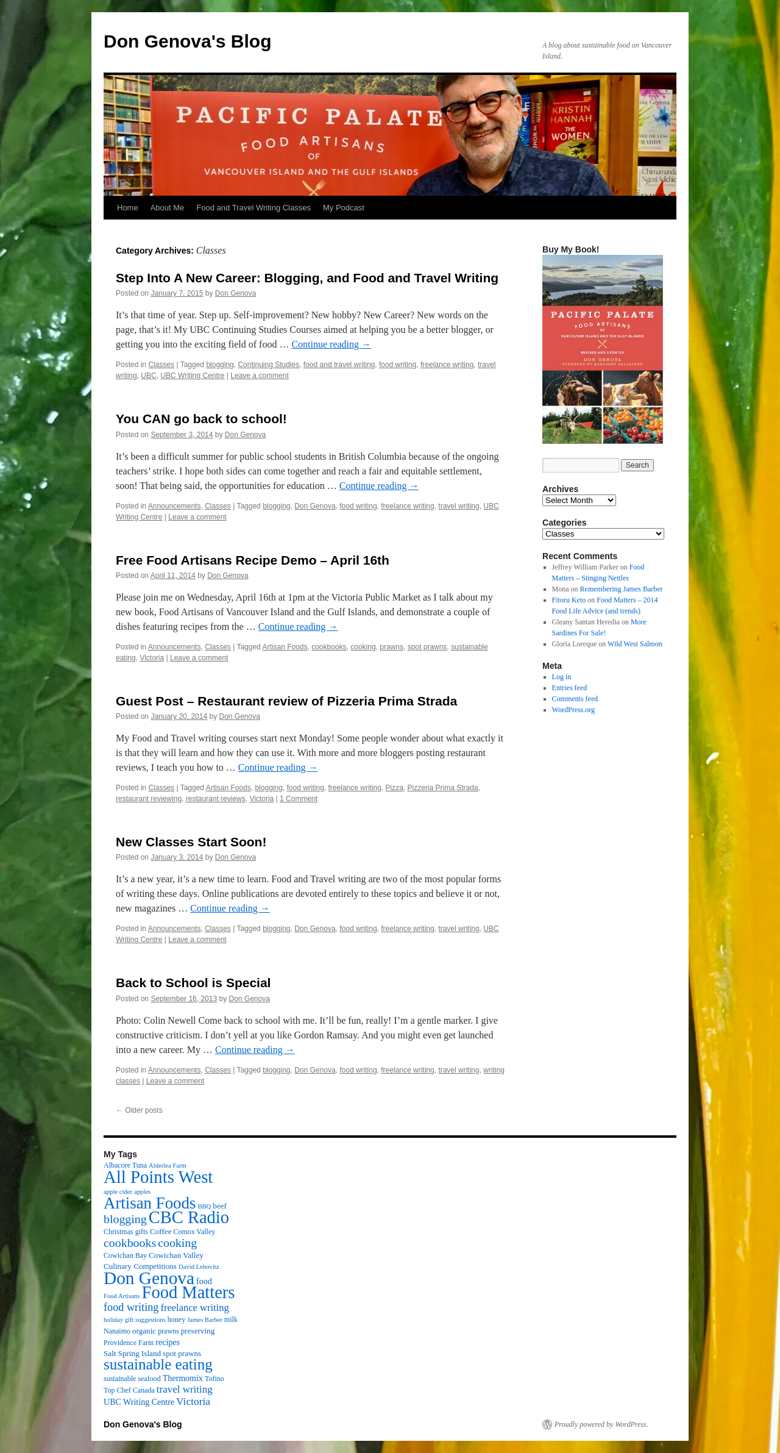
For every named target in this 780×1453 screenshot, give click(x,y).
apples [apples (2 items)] (142, 1191)
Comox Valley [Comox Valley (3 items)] (195, 1231)
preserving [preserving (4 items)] (197, 1330)
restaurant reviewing (149, 798)
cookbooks (328, 647)
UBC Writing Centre (192, 375)
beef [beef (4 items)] (220, 1205)
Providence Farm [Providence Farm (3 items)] (129, 1342)
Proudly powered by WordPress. (601, 1424)
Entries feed (569, 688)
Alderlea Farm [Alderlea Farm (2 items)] (167, 1165)
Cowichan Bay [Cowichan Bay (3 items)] (125, 1255)
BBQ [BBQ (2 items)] (204, 1206)
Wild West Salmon (635, 644)
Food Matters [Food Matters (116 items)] (188, 1292)
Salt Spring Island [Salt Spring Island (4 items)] (132, 1353)
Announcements (174, 506)
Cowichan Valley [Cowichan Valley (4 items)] (176, 1255)
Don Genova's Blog (188, 41)
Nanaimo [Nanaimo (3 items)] (117, 1331)
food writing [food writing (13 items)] (131, 1307)
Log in (562, 677)
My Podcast (343, 207)
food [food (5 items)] (204, 1281)
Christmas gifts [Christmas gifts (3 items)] (126, 1231)
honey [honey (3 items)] (176, 1319)
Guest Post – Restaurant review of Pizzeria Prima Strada (286, 701)
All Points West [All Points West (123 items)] (158, 1177)
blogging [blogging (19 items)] (125, 1219)
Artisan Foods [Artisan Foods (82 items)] (150, 1203)
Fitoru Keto (569, 600)
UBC (148, 375)
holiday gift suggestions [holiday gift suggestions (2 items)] (135, 1319)
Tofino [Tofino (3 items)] (214, 1378)
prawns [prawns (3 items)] (168, 1331)
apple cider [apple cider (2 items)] (118, 1191)
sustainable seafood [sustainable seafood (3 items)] (132, 1378)
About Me (168, 207)
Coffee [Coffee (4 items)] (160, 1231)
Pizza (394, 788)
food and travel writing (339, 364)
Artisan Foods (284, 647)
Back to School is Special (193, 983)
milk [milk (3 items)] (231, 1319)
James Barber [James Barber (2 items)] (204, 1319)
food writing (397, 364)
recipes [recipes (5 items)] (167, 1342)
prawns (391, 647)
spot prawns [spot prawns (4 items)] (182, 1353)
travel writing (458, 506)
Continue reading (331, 344)
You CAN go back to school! (201, 419)
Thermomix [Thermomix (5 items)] (183, 1378)
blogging (219, 364)
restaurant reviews (216, 798)
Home (127, 207)
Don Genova (235, 293)
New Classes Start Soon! (191, 842)
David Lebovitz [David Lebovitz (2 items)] (199, 1266)
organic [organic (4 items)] (144, 1330)
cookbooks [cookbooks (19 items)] (130, 1242)
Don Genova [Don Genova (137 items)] (149, 1278)
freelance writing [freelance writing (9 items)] (194, 1307)
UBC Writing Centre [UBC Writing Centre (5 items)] (139, 1402)
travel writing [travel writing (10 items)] (185, 1389)
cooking (362, 647)
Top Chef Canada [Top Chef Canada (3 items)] (129, 1390)
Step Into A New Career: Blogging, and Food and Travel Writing (307, 278)
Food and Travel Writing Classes (253, 207)
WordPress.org (573, 709)
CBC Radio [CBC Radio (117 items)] (189, 1217)
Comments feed (575, 698)
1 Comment (298, 798)
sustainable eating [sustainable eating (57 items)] (158, 1364)
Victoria (152, 658)
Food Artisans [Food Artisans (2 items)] (122, 1296)
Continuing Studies (268, 364)
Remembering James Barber (621, 589)
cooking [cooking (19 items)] (177, 1242)
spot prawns (427, 647)
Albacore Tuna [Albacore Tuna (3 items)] (125, 1165)
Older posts (139, 1110)
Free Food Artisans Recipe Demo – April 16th (252, 560)
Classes (161, 364)
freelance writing (446, 364)
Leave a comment (259, 375)
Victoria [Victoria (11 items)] (193, 1401)
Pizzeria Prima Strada (443, 788)
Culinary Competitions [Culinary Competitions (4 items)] (140, 1266)
